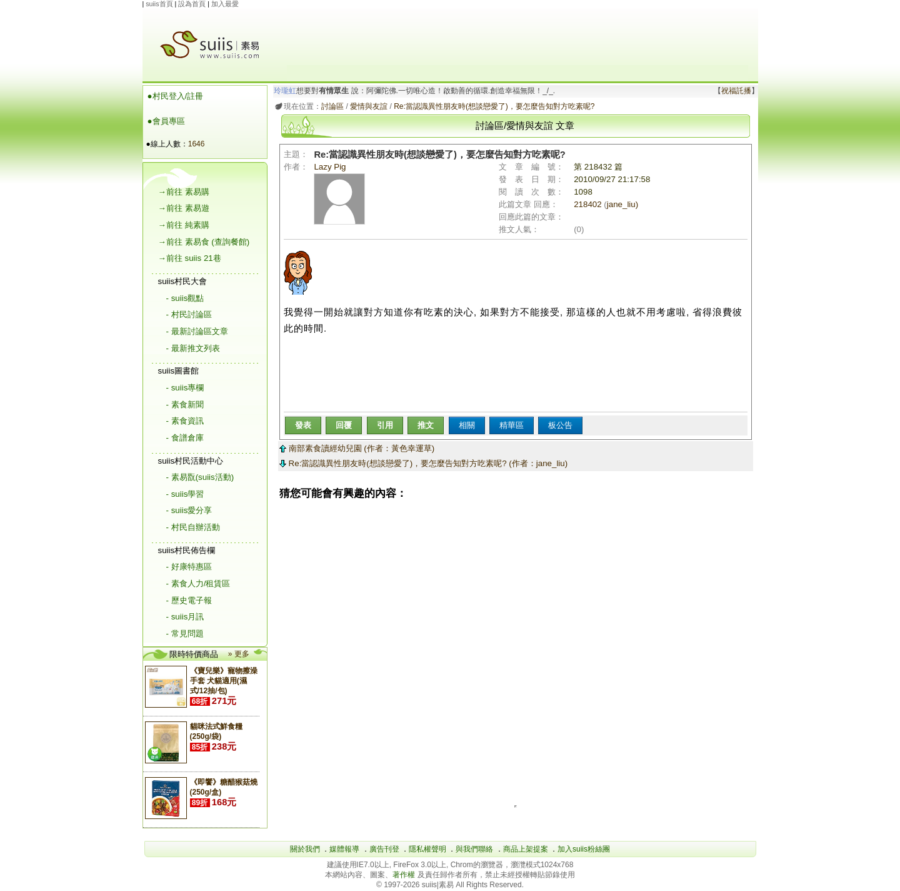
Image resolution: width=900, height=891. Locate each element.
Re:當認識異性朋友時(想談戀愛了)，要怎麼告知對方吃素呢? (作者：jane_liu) (423, 463)
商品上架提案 (525, 849)
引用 (385, 425)
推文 (426, 425)
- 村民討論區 (189, 314)
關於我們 (305, 849)
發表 (303, 425)
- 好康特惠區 (189, 566)
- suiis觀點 (185, 298)
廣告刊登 (384, 849)
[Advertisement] (517, 37)
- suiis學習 (185, 494)
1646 (196, 144)
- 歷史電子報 (189, 600)
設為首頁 (192, 4)
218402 (587, 204)
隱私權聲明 (427, 849)
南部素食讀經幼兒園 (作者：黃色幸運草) (356, 448)
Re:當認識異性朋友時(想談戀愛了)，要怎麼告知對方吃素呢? (494, 106)
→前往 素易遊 (183, 208)
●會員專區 (166, 121)
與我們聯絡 (474, 849)
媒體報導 (344, 849)
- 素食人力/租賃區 (198, 583)
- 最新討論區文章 (197, 331)
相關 (467, 425)
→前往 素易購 (183, 191)
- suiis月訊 (185, 616)
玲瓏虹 (285, 90)
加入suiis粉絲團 (584, 849)
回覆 (344, 425)
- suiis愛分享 (189, 510)
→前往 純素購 (183, 225)
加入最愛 (225, 4)
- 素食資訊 (185, 420)
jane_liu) (622, 204)
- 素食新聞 (185, 404)
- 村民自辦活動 (193, 527)
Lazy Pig (339, 193)
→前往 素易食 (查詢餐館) (204, 242)
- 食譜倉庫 (185, 437)
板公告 (560, 425)
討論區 (332, 106)
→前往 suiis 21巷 (189, 258)
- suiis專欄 (185, 387)
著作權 (404, 874)
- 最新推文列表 (193, 348)
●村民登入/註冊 (176, 96)
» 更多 (238, 653)
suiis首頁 (159, 4)
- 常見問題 (185, 633)
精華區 (511, 425)
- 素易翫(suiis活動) (200, 477)
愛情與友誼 (369, 106)
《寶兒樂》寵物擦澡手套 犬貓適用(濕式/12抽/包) (224, 680)
